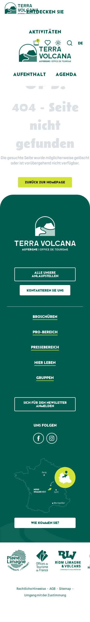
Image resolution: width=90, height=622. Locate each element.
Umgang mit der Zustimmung (45, 595)
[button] (80, 43)
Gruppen (45, 377)
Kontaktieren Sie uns (45, 290)
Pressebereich (45, 347)
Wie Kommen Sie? (45, 523)
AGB (52, 589)
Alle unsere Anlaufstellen (45, 274)
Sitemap (65, 589)
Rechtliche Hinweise (31, 589)
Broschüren (45, 316)
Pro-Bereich (45, 332)
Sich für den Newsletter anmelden (45, 404)
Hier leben (45, 362)
